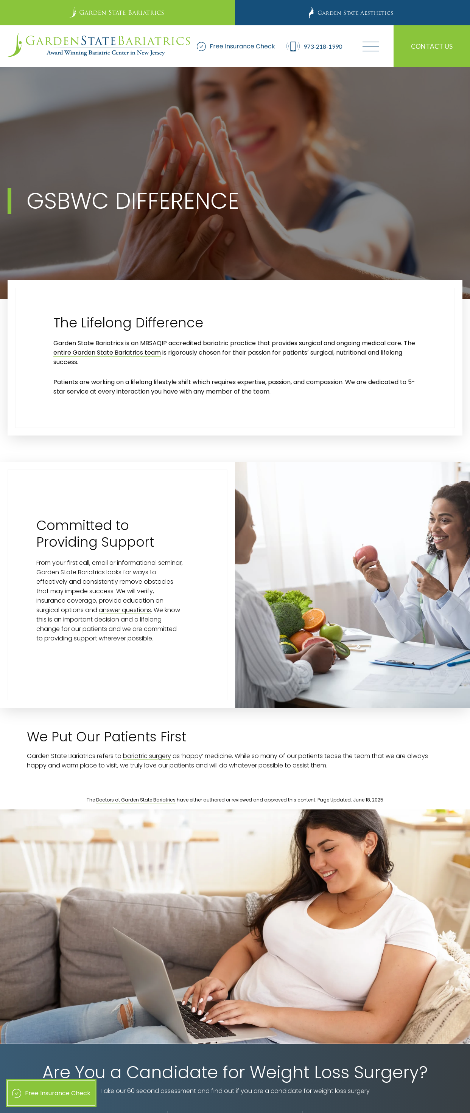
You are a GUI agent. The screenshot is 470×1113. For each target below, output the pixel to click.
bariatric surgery (147, 756)
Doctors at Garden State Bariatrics (136, 800)
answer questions (125, 610)
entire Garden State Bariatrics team (107, 352)
